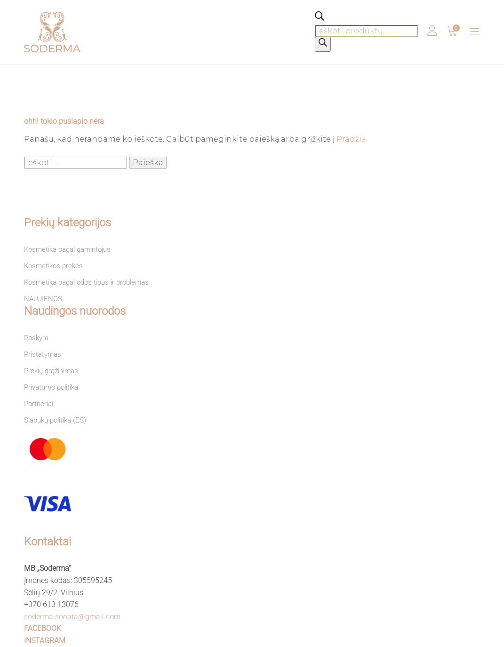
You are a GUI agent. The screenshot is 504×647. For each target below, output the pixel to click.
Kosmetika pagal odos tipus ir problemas (86, 282)
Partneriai (38, 403)
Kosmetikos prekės (53, 266)
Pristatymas (42, 354)
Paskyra (36, 338)
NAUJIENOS (43, 299)
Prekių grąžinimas (51, 371)
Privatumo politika (51, 387)
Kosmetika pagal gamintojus (67, 249)
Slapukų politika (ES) (55, 420)
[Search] (323, 44)
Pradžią (351, 139)
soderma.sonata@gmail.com (72, 616)
